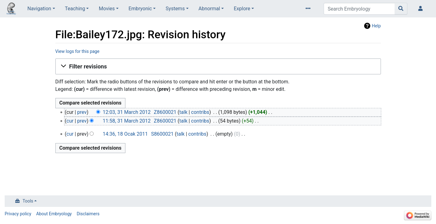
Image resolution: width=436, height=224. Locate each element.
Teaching (75, 9)
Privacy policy (18, 213)
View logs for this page (77, 51)
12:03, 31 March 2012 (127, 112)
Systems (175, 9)
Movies (107, 9)
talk (183, 112)
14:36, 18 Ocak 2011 (125, 134)
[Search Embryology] (359, 9)
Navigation (39, 9)
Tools (28, 200)
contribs (200, 112)
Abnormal (209, 9)
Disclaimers (88, 213)
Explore (242, 9)
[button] (218, 66)
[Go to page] (401, 9)
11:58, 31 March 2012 (127, 121)
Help (376, 25)
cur (70, 121)
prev (82, 112)
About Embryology (54, 213)
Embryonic (140, 9)
